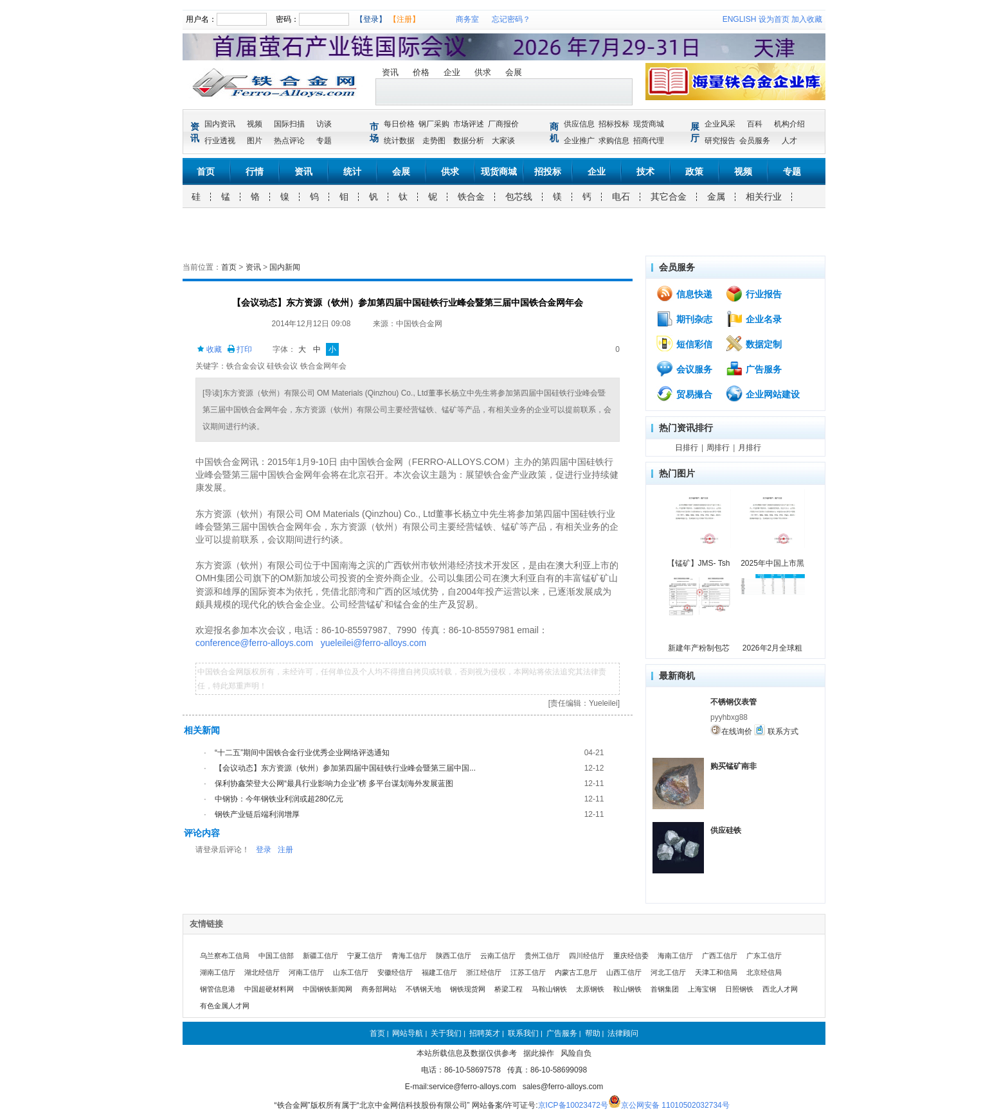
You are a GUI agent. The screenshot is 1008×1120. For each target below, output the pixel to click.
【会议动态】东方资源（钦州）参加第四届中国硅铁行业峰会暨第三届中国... (345, 768)
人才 (789, 140)
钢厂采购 (434, 123)
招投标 (547, 171)
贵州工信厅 (542, 955)
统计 (352, 171)
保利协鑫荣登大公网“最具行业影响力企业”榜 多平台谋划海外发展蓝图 (334, 783)
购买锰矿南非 (733, 766)
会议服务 (684, 368)
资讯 (390, 72)
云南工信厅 (498, 955)
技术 (645, 171)
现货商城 (648, 123)
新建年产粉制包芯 (699, 647)
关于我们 (446, 1033)
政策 (694, 171)
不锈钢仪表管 (733, 701)
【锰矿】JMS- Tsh (698, 563)
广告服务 (753, 368)
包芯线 (518, 196)
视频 (254, 123)
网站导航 (407, 1033)
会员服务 (754, 140)
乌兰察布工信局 (224, 955)
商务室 (467, 19)
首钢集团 (665, 989)
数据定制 (753, 343)
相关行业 (764, 196)
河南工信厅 (306, 972)
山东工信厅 (350, 972)
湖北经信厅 (262, 972)
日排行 (686, 447)
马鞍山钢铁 (549, 989)
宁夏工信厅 (364, 955)
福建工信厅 (439, 972)
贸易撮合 (684, 393)
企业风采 (720, 123)
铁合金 (471, 196)
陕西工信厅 (453, 955)
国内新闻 (284, 267)
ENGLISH (740, 19)
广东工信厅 (764, 955)
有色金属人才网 (224, 1006)
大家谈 (503, 140)
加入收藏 (806, 19)
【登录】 (371, 19)
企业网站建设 (762, 393)
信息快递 (684, 293)
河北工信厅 (668, 972)
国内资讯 (219, 123)
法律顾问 (623, 1033)
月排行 (749, 447)
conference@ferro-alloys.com (254, 643)
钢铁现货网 (467, 989)
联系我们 (523, 1033)
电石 (621, 196)
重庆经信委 (631, 955)
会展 (513, 72)
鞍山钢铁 (627, 989)
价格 (421, 72)
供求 (482, 72)
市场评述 (468, 123)
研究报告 (720, 140)
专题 (324, 140)
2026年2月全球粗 (772, 647)
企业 (452, 72)
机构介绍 (789, 123)
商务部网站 (379, 989)
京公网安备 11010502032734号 (675, 1105)
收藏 (209, 349)
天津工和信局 (716, 972)
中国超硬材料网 (269, 989)
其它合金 (669, 196)
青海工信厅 (409, 955)
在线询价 (731, 730)
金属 (716, 196)
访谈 (324, 123)
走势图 (434, 140)
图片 (254, 140)
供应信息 (579, 123)
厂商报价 (503, 123)
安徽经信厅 (395, 972)
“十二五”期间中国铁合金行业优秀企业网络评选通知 (302, 752)
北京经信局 (764, 972)
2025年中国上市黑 (772, 563)
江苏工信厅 (528, 972)
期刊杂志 (684, 318)
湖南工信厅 (217, 972)
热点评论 (289, 140)
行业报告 (753, 293)
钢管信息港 (217, 989)
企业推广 (579, 140)
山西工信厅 (624, 972)
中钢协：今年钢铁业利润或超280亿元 (279, 798)
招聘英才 (484, 1033)
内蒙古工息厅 (576, 972)
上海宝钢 (702, 989)
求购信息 (613, 140)
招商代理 (648, 140)
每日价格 (399, 123)
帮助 (592, 1033)
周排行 (718, 447)
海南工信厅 (675, 955)
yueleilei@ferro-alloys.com (373, 643)
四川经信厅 (586, 955)
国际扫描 (289, 123)
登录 (263, 849)
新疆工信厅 (320, 955)
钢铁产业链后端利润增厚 (257, 814)
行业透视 (219, 140)
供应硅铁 (725, 830)
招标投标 (613, 123)
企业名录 (753, 318)
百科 (754, 123)
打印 (239, 349)
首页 (206, 171)
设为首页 (774, 19)
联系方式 (776, 730)
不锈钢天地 (423, 989)
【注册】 (404, 19)
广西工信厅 (719, 955)
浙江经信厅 (483, 972)
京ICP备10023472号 (573, 1105)
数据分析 (468, 140)
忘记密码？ (511, 19)
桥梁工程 (508, 989)
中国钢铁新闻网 (327, 989)
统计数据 (399, 140)
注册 (285, 849)
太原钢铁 (590, 989)
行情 (255, 171)
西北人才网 (780, 989)
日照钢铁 (739, 989)
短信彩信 (684, 343)
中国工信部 (276, 955)
